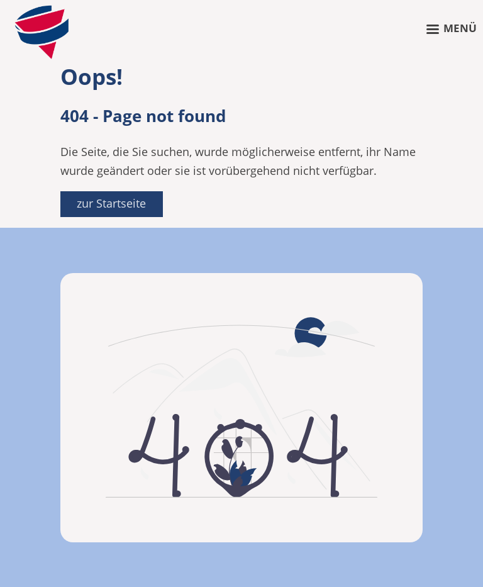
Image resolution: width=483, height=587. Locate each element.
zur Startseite (111, 203)
